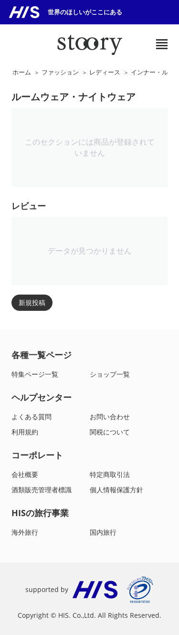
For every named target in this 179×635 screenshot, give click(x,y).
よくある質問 (31, 416)
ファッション (60, 72)
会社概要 (24, 474)
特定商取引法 (110, 474)
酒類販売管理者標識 (41, 489)
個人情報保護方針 (116, 489)
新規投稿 (32, 302)
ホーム (21, 72)
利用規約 (24, 431)
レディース (104, 72)
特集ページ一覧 (34, 374)
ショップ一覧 (110, 374)
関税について (110, 431)
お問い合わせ (110, 416)
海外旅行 (24, 532)
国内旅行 (103, 532)
